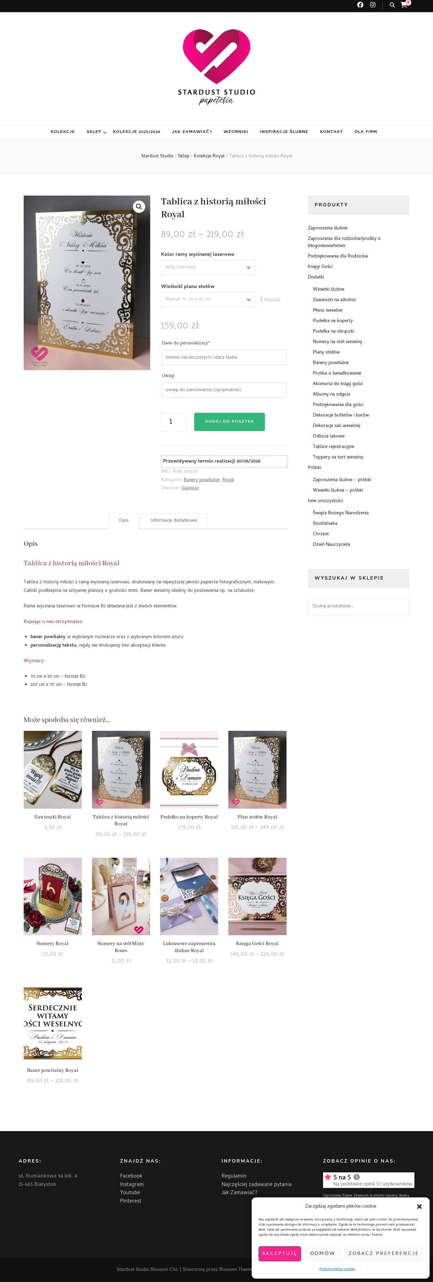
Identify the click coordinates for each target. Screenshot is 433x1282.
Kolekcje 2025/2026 (137, 132)
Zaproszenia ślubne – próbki (342, 480)
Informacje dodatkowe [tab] (174, 521)
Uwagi (168, 376)
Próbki (314, 468)
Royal (228, 480)
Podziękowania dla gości (338, 405)
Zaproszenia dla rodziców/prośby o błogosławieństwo (344, 242)
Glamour (190, 488)
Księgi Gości (320, 267)
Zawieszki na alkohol (334, 300)
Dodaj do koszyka (229, 421)
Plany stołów (326, 353)
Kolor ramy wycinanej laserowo (197, 255)
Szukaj (401, 607)
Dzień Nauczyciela (331, 545)
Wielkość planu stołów (187, 287)
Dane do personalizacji (196, 343)
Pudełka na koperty (333, 321)
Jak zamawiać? (192, 132)
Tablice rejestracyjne (333, 447)
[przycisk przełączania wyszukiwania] (392, 5)
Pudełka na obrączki (333, 332)
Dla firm (366, 132)
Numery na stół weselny (337, 342)
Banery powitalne (202, 480)
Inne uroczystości (325, 501)
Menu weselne (327, 311)
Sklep (94, 132)
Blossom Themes (236, 1270)
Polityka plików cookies (337, 1269)
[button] (419, 1206)
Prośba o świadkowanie (337, 374)
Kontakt (331, 132)
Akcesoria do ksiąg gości (338, 384)
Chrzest (321, 534)
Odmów (323, 1254)
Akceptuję (279, 1254)
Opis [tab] (124, 521)
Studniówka (325, 524)
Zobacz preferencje (383, 1254)
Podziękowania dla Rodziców (338, 257)
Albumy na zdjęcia (331, 395)
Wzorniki (236, 132)
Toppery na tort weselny (338, 458)
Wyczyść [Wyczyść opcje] (272, 299)
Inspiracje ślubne (284, 132)
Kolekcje (63, 132)
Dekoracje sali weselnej (336, 426)
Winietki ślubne (328, 290)
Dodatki (316, 278)
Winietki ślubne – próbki (338, 491)
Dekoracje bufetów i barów (341, 416)
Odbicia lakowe (329, 437)
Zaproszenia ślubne (327, 228)
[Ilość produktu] (173, 422)
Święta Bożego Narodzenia (341, 513)
